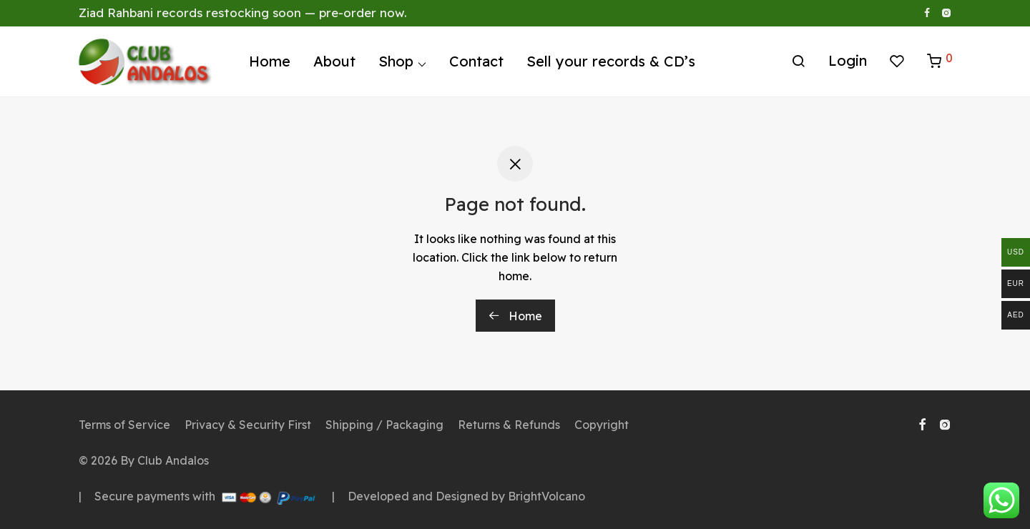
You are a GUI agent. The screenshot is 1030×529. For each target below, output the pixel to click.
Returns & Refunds (509, 424)
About (334, 62)
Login (847, 62)
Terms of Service (124, 424)
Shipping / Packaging (384, 424)
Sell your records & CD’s (610, 62)
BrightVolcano (546, 496)
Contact (476, 62)
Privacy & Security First (248, 424)
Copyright (601, 424)
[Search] (798, 63)
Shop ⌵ (402, 62)
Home (269, 62)
